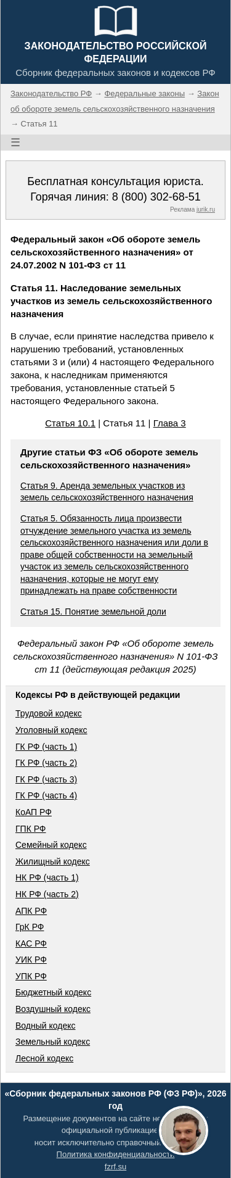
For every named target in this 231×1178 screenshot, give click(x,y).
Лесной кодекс (44, 1058)
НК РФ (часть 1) (47, 877)
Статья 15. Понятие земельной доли (93, 611)
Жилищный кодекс (52, 861)
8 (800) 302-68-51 (156, 197)
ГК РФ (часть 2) (46, 763)
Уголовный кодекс (51, 730)
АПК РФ (31, 911)
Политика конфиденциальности (116, 1154)
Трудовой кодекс (48, 713)
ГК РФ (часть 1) (46, 747)
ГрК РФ (29, 927)
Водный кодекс (45, 1026)
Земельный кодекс (52, 1042)
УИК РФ (31, 959)
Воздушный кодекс (53, 1009)
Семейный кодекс (51, 845)
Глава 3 (169, 423)
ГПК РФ (30, 829)
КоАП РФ (33, 812)
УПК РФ (31, 976)
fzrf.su (115, 1166)
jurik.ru (206, 209)
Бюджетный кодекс (53, 992)
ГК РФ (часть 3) (46, 779)
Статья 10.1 (70, 423)
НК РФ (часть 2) (47, 894)
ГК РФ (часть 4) (46, 795)
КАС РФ (31, 943)
